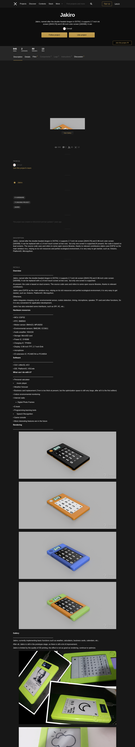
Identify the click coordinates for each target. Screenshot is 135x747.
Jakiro (16, 207)
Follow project (54, 35)
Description (17, 57)
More (60, 3)
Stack (51, 4)
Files (35, 56)
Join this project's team (22, 168)
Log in (117, 4)
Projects (23, 4)
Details (27, 57)
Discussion (79, 56)
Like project (81, 35)
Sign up (107, 4)
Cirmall (67, 28)
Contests (42, 4)
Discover (32, 4)
